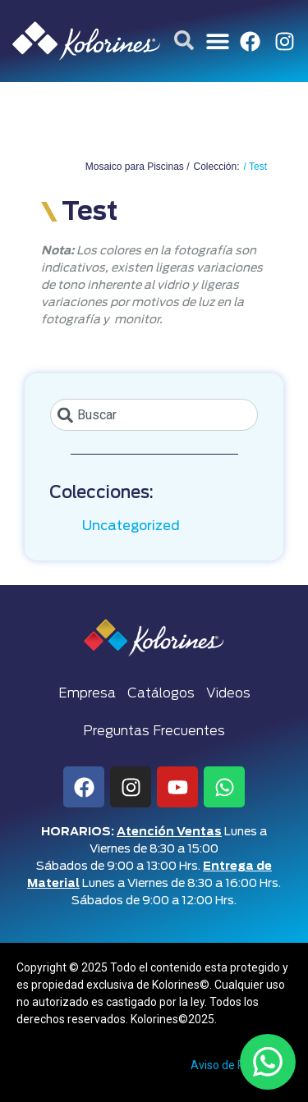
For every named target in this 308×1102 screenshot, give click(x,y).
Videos (228, 693)
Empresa (87, 693)
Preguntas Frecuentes (154, 731)
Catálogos (161, 693)
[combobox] (154, 415)
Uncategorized (131, 526)
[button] (218, 41)
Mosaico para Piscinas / (137, 166)
